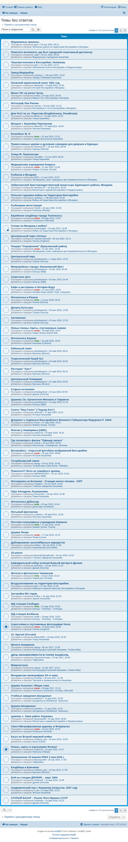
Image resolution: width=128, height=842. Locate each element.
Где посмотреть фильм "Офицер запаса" (37, 440)
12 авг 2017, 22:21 (51, 668)
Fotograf (38, 484)
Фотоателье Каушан (23, 338)
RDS (36, 177)
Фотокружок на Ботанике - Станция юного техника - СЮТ (46, 481)
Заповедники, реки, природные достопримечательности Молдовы (64, 180)
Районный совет (21, 348)
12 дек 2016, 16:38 (54, 698)
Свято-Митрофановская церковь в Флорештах (40, 726)
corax (37, 167)
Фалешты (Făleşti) (41, 752)
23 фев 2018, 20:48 (51, 627)
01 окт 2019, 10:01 (60, 473)
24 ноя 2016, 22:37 (51, 729)
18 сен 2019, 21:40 (53, 484)
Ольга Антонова (42, 657)
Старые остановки (22, 389)
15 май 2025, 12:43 (54, 85)
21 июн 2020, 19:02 (51, 290)
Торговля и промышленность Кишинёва (51, 680)
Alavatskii (38, 85)
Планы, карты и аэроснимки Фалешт (34, 746)
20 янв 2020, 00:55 (52, 443)
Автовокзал (18, 317)
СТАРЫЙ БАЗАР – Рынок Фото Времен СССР (39, 798)
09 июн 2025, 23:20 (55, 75)
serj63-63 (38, 433)
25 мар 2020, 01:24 (58, 402)
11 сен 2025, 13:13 (50, 65)
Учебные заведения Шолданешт (31, 695)
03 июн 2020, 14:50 (58, 310)
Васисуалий (40, 719)
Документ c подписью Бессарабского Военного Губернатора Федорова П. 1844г (61, 419)
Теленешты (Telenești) (43, 220)
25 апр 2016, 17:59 (57, 760)
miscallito (38, 157)
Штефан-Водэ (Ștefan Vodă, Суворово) (51, 292)
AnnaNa (38, 678)
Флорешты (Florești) (42, 731)
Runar (37, 422)
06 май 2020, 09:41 (58, 351)
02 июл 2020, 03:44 (58, 279)
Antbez (37, 545)
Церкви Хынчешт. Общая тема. (30, 685)
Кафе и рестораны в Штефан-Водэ (33, 287)
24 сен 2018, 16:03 (65, 555)
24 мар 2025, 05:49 (51, 95)
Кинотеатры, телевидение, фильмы (49, 445)
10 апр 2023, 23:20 (57, 187)
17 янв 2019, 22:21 (51, 535)
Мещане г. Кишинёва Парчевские (31, 123)
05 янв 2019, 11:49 (52, 545)
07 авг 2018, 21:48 (49, 586)
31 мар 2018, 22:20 (52, 596)
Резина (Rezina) (40, 302)
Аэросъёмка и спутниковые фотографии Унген (40, 624)
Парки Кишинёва (40, 496)
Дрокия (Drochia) (40, 394)
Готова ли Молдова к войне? (29, 225)
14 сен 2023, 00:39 (54, 157)
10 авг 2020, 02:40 (58, 269)
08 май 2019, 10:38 (54, 514)
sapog (37, 463)
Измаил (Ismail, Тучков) (43, 425)
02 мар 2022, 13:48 (57, 228)
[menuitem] (23, 7)
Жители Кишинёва (41, 128)
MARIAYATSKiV (41, 473)
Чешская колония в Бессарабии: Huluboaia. (38, 62)
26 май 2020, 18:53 (51, 341)
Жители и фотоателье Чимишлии (32, 573)
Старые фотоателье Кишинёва (47, 139)
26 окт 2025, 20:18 (50, 55)
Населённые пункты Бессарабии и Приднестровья (57, 67)
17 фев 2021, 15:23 (58, 259)
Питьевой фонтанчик (24, 511)
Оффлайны (38, 660)
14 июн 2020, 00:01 (51, 300)
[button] (125, 30)
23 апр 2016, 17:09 (58, 770)
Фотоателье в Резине (24, 297)
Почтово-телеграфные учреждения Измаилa (39, 522)
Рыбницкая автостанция (26, 205)
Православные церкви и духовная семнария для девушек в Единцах (54, 144)
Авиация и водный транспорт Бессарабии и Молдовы (58, 588)
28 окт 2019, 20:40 (51, 463)
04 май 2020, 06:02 (58, 361)
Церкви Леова (20, 532)
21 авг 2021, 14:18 (51, 249)
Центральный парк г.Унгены (28, 236)
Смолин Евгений (42, 238)
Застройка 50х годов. (24, 593)
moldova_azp (40, 739)
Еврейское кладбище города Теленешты (36, 215)
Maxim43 (38, 126)
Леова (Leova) (39, 537)
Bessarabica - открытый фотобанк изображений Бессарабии (49, 450)
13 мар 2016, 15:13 (50, 790)
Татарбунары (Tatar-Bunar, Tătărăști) (50, 466)
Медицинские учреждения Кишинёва (50, 57)
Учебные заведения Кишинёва (47, 486)
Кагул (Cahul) (38, 741)
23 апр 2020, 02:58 (58, 392)
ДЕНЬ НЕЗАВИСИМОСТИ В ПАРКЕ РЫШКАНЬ (40, 654)
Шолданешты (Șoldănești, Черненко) (50, 701)
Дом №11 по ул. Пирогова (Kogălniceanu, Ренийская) (44, 113)
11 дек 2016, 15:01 (54, 708)
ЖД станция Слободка (25, 603)
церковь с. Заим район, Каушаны (32, 716)
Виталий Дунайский (43, 555)
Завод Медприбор (22, 72)
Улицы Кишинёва (40, 118)
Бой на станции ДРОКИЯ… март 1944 (34, 777)
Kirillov (37, 596)
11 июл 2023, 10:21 (50, 177)
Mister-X (38, 116)
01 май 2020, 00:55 (58, 382)
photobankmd (40, 259)
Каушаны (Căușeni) (41, 343)
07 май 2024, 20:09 (54, 126)
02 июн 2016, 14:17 (54, 749)
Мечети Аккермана (22, 644)
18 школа (16, 552)
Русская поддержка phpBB (64, 835)
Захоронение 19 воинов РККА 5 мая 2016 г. (37, 757)
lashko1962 (39, 637)
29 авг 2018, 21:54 (54, 565)
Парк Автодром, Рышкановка (29, 491)
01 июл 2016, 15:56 (58, 739)
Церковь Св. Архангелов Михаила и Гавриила (40, 399)
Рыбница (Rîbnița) (41, 210)
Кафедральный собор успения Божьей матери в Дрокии (46, 563)
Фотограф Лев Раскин (25, 103)
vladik (36, 617)
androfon (38, 698)
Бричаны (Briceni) (40, 353)
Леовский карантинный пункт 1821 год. (35, 82)
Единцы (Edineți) (40, 149)
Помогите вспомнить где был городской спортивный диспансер (51, 52)
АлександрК (40, 228)
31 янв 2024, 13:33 (51, 136)
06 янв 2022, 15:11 (62, 238)
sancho (37, 106)
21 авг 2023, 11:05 (51, 167)
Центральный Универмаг (27, 379)
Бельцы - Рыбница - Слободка (47, 609)
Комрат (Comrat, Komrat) (44, 169)
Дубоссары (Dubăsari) (43, 506)
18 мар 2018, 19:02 (51, 617)
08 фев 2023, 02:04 (55, 198)
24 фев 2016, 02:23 (54, 800)
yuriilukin (38, 514)
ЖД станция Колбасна (25, 614)
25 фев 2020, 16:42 (54, 433)
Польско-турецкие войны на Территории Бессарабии (44, 195)
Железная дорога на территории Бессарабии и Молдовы (60, 47)
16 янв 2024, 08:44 (57, 147)
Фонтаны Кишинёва (42, 435)
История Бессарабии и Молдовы (48, 88)
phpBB (57, 831)
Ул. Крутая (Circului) (23, 634)
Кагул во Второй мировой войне (31, 736)
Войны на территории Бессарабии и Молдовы (55, 200)
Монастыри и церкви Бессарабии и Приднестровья (57, 190)
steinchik (38, 412)
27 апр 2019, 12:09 (51, 525)
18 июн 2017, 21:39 (53, 678)
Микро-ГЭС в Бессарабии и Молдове (50, 98)
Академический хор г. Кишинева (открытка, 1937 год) (44, 787)
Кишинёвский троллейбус (44, 547)
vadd (36, 55)
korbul (37, 95)
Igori (36, 44)
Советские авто (21, 276)
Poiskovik (38, 780)
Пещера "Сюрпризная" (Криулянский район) (39, 246)
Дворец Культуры (22, 307)
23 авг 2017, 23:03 (61, 657)
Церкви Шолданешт (23, 706)
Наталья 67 (39, 147)
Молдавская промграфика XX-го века (34, 675)
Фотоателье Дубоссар (25, 501)
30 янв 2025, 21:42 (52, 106)
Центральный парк (23, 256)
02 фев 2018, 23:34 (56, 637)
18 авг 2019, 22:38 (55, 494)
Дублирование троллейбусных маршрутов (38, 542)
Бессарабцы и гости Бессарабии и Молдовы (54, 108)
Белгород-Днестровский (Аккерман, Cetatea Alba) (56, 649)
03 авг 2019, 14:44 (50, 504)
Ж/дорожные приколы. (25, 41)
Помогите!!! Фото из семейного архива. (35, 471)
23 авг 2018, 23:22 (50, 576)
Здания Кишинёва (41, 598)
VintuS (37, 208)
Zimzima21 (39, 494)
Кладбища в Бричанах (25, 767)
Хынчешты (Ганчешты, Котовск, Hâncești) (52, 690)
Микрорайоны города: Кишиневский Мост (37, 266)
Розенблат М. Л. (21, 133)
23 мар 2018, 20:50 (51, 606)
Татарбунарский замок (25, 460)
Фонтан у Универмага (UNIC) (29, 430)
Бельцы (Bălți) (39, 271)
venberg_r (39, 75)
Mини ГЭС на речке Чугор (27, 93)
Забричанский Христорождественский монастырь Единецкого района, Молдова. (62, 185)
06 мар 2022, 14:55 (51, 218)
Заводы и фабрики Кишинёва (46, 77)
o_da (36, 790)
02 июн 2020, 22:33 (58, 320)
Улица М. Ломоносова (24, 154)
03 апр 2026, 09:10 (50, 44)
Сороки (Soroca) (40, 261)
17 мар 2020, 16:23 (54, 412)
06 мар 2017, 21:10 (51, 688)
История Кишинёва (41, 414)
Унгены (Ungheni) (40, 241)
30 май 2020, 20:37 (51, 330)
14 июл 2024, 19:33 (53, 116)
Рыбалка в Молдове (23, 174)
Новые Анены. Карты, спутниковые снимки (38, 328)
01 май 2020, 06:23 (58, 371)
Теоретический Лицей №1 (27, 358)
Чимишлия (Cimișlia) (42, 578)
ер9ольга (38, 565)
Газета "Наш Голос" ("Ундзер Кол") (33, 409)
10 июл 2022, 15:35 (52, 208)
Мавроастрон (19, 665)
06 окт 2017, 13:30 (51, 647)
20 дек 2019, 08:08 (51, 453)
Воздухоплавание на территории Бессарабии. (40, 583)
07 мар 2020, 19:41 (51, 422)
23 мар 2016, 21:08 (54, 780)
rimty (36, 136)
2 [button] (120, 30)
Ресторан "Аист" (21, 368)
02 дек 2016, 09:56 (57, 719)
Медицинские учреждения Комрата (33, 164)
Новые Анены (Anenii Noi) (45, 333)
